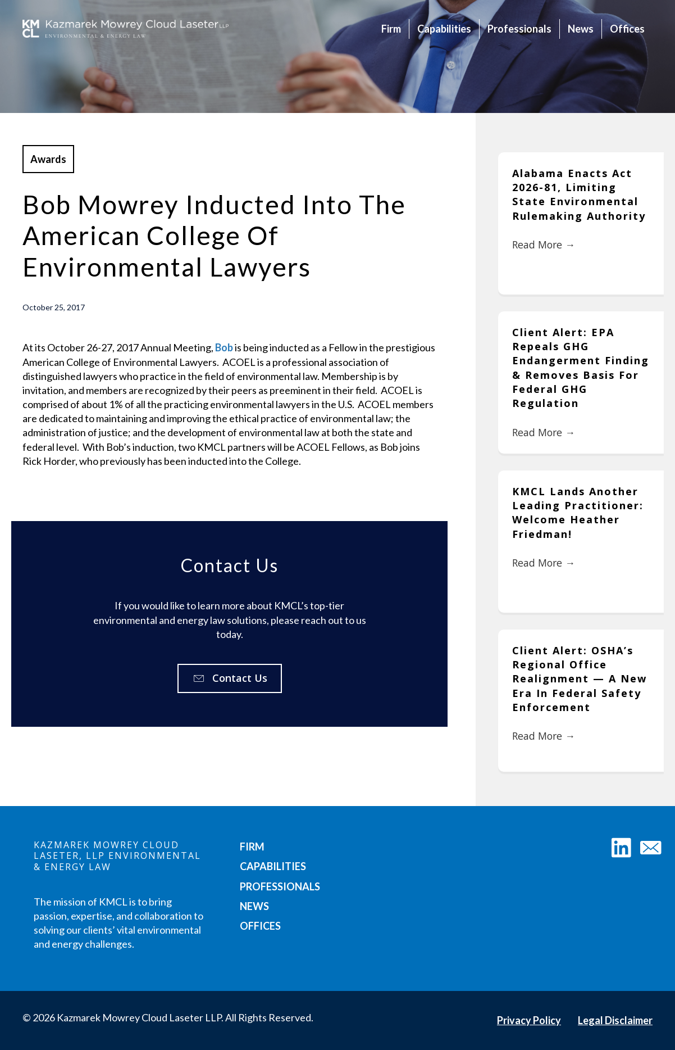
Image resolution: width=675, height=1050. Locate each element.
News (581, 28)
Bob (224, 347)
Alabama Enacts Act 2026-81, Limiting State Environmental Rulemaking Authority (579, 194)
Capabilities (444, 28)
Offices (627, 28)
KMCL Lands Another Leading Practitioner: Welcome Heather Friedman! (578, 513)
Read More (544, 245)
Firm (391, 28)
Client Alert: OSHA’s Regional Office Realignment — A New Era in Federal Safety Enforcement (579, 679)
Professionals (519, 28)
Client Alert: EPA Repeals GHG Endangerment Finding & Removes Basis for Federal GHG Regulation (580, 367)
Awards (48, 159)
